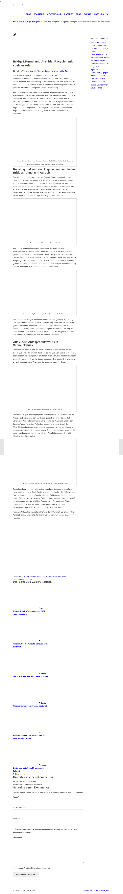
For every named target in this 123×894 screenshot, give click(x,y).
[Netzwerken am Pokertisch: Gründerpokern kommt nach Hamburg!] (121, 447)
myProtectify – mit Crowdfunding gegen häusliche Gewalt (99, 72)
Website (16, 819)
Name (16, 797)
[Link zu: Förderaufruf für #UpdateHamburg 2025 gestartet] (30, 644)
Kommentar (18, 837)
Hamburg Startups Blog (25, 21)
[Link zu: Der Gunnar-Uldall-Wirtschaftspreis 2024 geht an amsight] (29, 611)
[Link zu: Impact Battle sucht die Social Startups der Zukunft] (29, 768)
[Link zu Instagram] (14, 5)
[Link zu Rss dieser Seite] (22, 5)
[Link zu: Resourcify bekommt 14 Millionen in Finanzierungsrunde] (29, 735)
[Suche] (107, 14)
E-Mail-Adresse (20, 808)
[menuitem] (29, 14)
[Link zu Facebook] (18, 5)
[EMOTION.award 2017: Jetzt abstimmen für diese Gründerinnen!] (2, 447)
